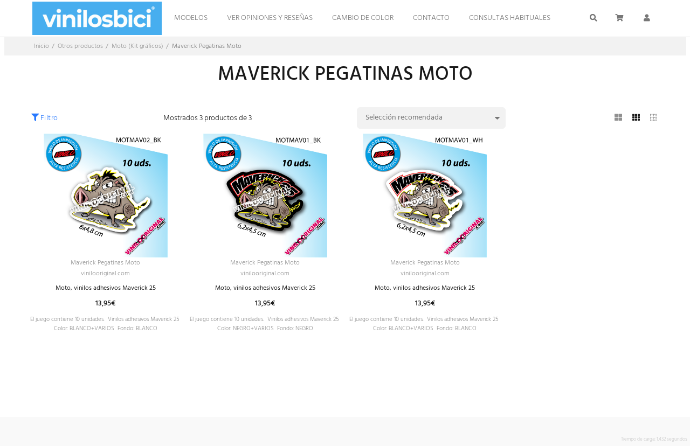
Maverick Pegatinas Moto (105, 263)
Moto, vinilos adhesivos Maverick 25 (105, 291)
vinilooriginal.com (105, 276)
